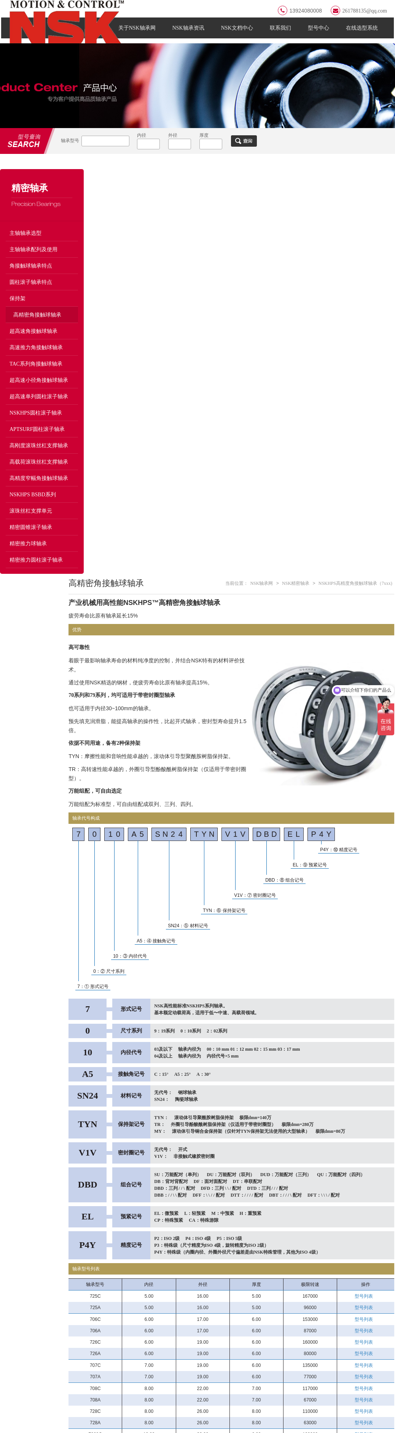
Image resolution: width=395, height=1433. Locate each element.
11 (262, 1245)
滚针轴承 (139, 1337)
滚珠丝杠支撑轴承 (289, 1377)
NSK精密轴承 (296, 188)
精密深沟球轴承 (349, 1377)
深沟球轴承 (141, 1310)
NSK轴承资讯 (189, 33)
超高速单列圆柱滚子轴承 (39, 406)
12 (270, 1245)
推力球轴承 (141, 1363)
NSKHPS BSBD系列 (33, 504)
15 (295, 1245)
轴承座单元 (204, 1337)
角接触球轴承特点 (31, 276)
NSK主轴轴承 (284, 1310)
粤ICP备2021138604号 (109, 1422)
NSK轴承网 (262, 188)
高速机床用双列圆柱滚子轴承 (297, 1352)
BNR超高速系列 (349, 1324)
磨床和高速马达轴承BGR (297, 1324)
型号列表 (366, 901)
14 (287, 1245)
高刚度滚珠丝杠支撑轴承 (39, 455)
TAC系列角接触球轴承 (36, 374)
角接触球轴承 (206, 1310)
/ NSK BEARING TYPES (174, 1294)
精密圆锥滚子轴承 (31, 537)
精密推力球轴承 (28, 553)
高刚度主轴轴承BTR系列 (297, 1363)
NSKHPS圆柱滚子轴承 (36, 423)
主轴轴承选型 (25, 243)
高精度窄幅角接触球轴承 (39, 488)
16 (303, 1245)
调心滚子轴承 (206, 1324)
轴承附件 (202, 1363)
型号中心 (319, 33)
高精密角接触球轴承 (37, 325)
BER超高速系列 (287, 1337)
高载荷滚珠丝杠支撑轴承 (39, 472)
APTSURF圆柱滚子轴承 (37, 439)
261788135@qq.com (359, 11)
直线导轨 (202, 1377)
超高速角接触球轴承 (33, 341)
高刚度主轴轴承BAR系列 (359, 1350)
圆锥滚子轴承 (144, 1350)
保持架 (17, 308)
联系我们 (281, 33)
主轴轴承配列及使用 (33, 259)
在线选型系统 (363, 33)
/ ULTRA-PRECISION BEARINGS (327, 1294)
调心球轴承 (204, 1350)
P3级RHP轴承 (347, 1310)
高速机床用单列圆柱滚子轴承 (359, 1339)
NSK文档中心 (238, 33)
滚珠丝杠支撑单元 (31, 521)
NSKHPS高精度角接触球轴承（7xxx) (356, 188)
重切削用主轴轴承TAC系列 (359, 1365)
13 (278, 1245)
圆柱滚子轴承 (144, 1324)
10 (253, 1245)
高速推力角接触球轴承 (36, 357)
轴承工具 (139, 1377)
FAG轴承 (33, 1261)
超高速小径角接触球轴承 (39, 390)
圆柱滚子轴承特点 (31, 292)
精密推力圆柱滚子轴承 (36, 570)
